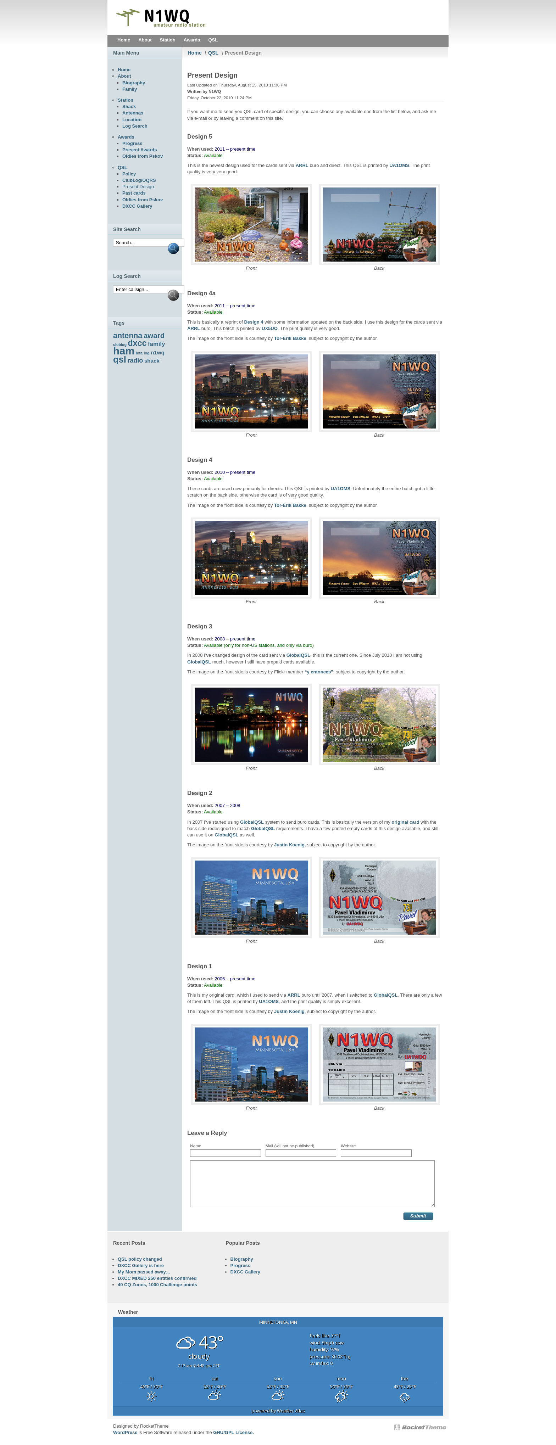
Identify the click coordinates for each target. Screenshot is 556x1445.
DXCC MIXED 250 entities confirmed (157, 1278)
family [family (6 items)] (156, 344)
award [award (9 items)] (154, 335)
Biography (241, 1259)
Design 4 (253, 322)
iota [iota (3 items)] (139, 353)
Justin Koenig (289, 844)
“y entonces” (319, 671)
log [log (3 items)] (147, 353)
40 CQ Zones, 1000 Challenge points (157, 1284)
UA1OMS (399, 165)
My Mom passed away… (144, 1272)
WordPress (125, 1432)
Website (348, 1145)
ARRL (302, 165)
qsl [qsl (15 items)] (119, 359)
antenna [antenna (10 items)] (127, 335)
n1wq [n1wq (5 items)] (158, 352)
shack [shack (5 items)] (152, 361)
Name (195, 1145)
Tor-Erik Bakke (290, 338)
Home (195, 53)
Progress (240, 1265)
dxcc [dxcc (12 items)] (137, 343)
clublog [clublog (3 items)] (120, 344)
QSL (213, 53)
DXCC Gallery (245, 1272)
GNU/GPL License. (233, 1432)
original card (405, 822)
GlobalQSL (298, 655)
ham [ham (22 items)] (123, 351)
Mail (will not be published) (290, 1145)
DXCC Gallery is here (141, 1265)
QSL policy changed (140, 1259)
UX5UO (270, 328)
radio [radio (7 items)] (135, 360)
